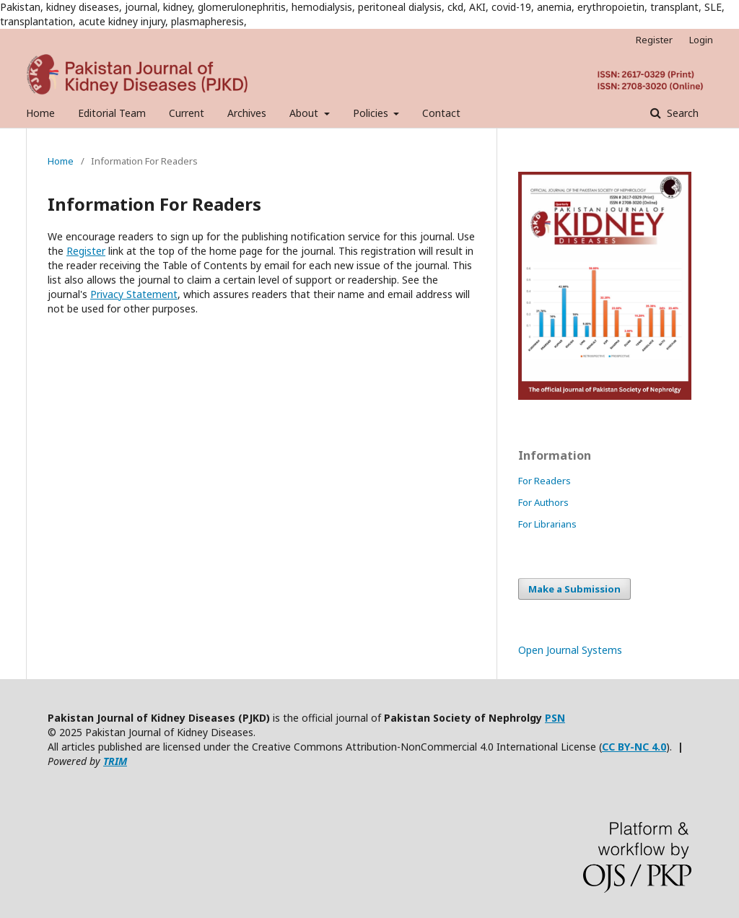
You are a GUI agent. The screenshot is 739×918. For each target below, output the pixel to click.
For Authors (543, 502)
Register (654, 39)
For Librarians (547, 523)
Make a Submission (574, 588)
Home (40, 113)
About (305, 113)
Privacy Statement (134, 294)
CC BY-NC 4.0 (634, 746)
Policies (372, 113)
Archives (246, 113)
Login (701, 39)
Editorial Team (112, 113)
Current (186, 113)
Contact (441, 113)
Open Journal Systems (570, 650)
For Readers (544, 480)
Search (681, 113)
